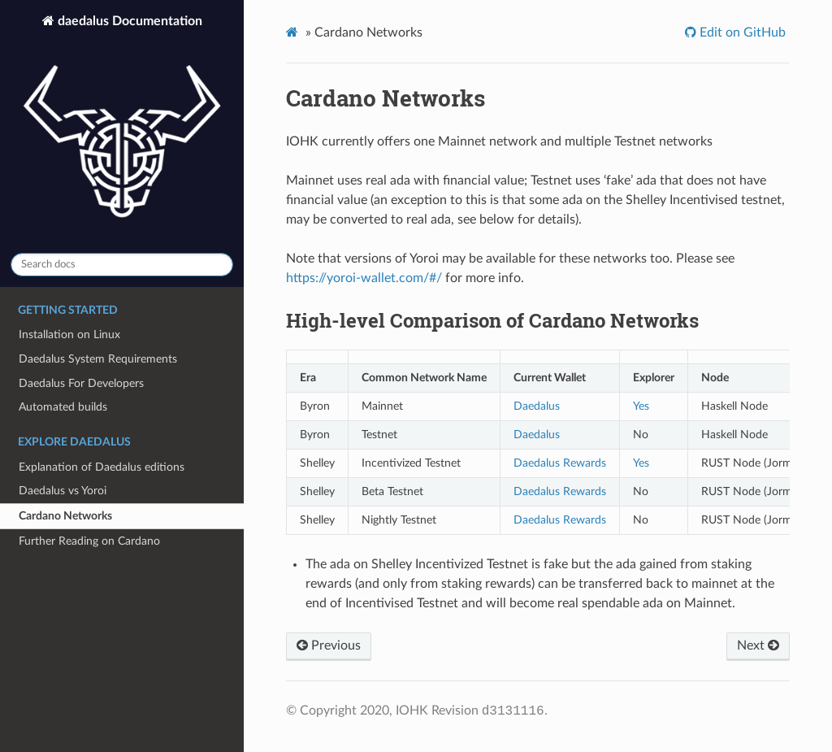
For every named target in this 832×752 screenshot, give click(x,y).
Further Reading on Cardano (89, 541)
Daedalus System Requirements (98, 359)
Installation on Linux (69, 334)
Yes (641, 406)
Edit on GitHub (741, 32)
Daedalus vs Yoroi (62, 491)
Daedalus (537, 406)
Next (758, 645)
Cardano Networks (65, 516)
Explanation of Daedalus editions (101, 467)
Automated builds (63, 407)
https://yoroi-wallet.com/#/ (364, 278)
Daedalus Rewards (560, 463)
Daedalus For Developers (81, 383)
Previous (329, 645)
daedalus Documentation (121, 127)
